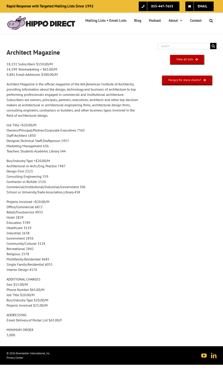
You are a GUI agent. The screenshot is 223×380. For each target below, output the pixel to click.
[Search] (213, 46)
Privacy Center (15, 358)
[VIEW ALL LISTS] (187, 59)
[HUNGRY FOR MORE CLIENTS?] (187, 80)
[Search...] (184, 46)
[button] (210, 20)
